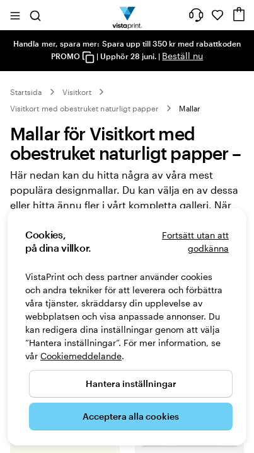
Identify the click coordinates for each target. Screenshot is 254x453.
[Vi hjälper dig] (196, 15)
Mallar (189, 108)
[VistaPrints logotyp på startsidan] (127, 15)
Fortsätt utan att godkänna (195, 242)
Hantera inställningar (131, 383)
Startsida (26, 91)
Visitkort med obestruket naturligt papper (84, 108)
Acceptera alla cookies (131, 416)
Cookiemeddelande (81, 355)
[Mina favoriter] (217, 15)
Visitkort (77, 91)
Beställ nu (182, 55)
